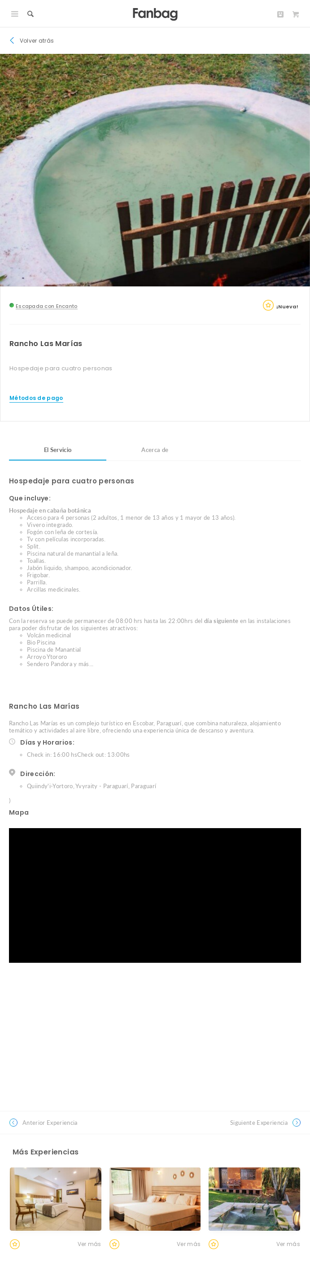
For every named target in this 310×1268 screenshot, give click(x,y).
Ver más (89, 1244)
